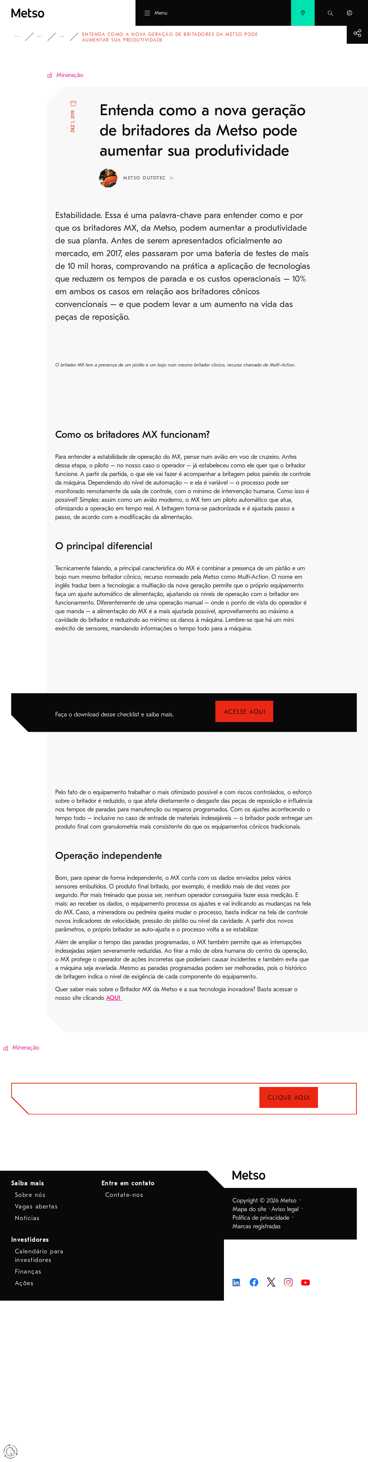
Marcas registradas (257, 1387)
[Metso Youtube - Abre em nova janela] (305, 1443)
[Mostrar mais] (357, 33)
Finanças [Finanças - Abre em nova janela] (28, 1432)
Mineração (69, 75)
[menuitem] (303, 13)
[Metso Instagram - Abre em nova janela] (288, 1443)
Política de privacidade (261, 1379)
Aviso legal (285, 1370)
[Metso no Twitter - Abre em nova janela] (271, 1443)
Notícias (27, 1379)
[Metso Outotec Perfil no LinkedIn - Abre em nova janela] (171, 177)
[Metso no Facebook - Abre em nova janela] (254, 1443)
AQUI (114, 1159)
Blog (74, 37)
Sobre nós (30, 1356)
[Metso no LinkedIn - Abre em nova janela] (237, 1443)
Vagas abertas (36, 1367)
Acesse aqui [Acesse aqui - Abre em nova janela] (245, 873)
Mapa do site (249, 1370)
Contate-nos (124, 1356)
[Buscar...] (330, 13)
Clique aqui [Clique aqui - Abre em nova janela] (289, 1259)
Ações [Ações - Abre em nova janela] (24, 1444)
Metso (19, 36)
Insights (51, 37)
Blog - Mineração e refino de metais (96, 37)
